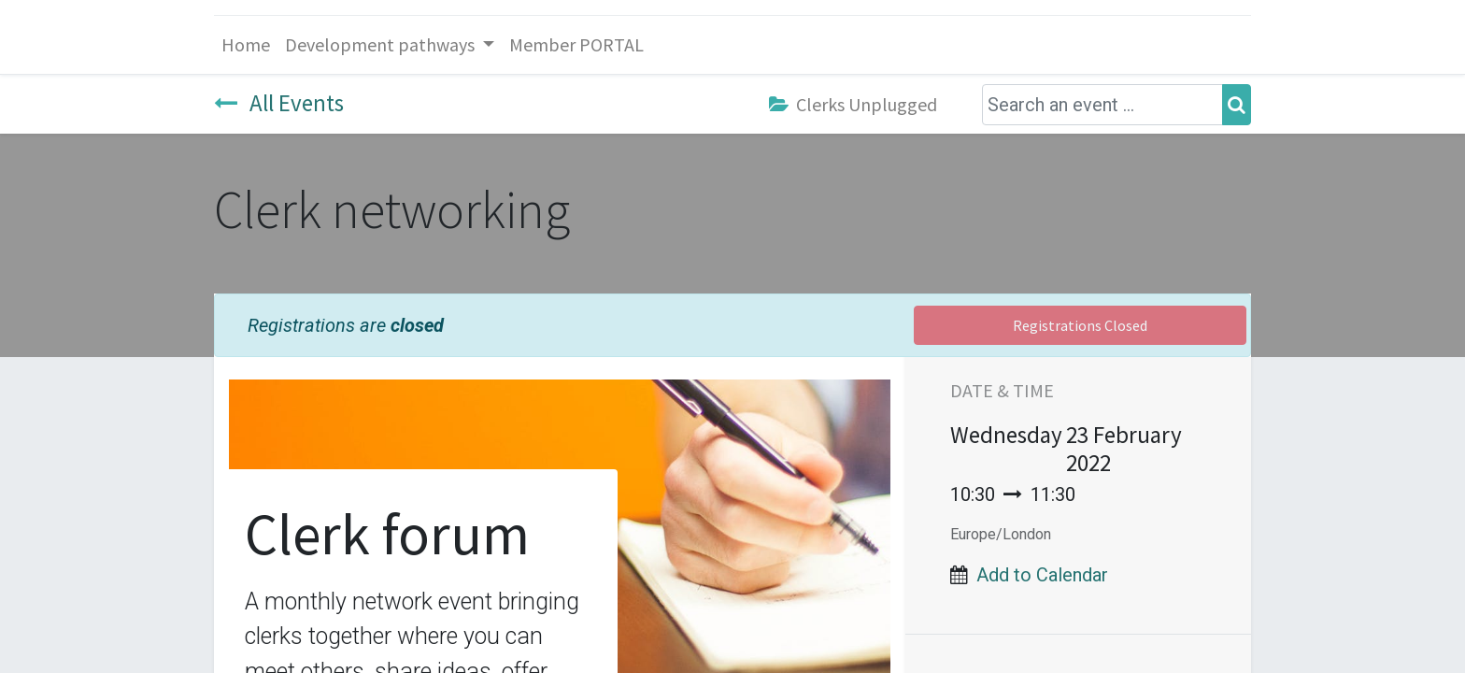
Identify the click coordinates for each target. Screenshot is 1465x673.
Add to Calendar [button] (1042, 575)
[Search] (1236, 104)
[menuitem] (245, 44)
